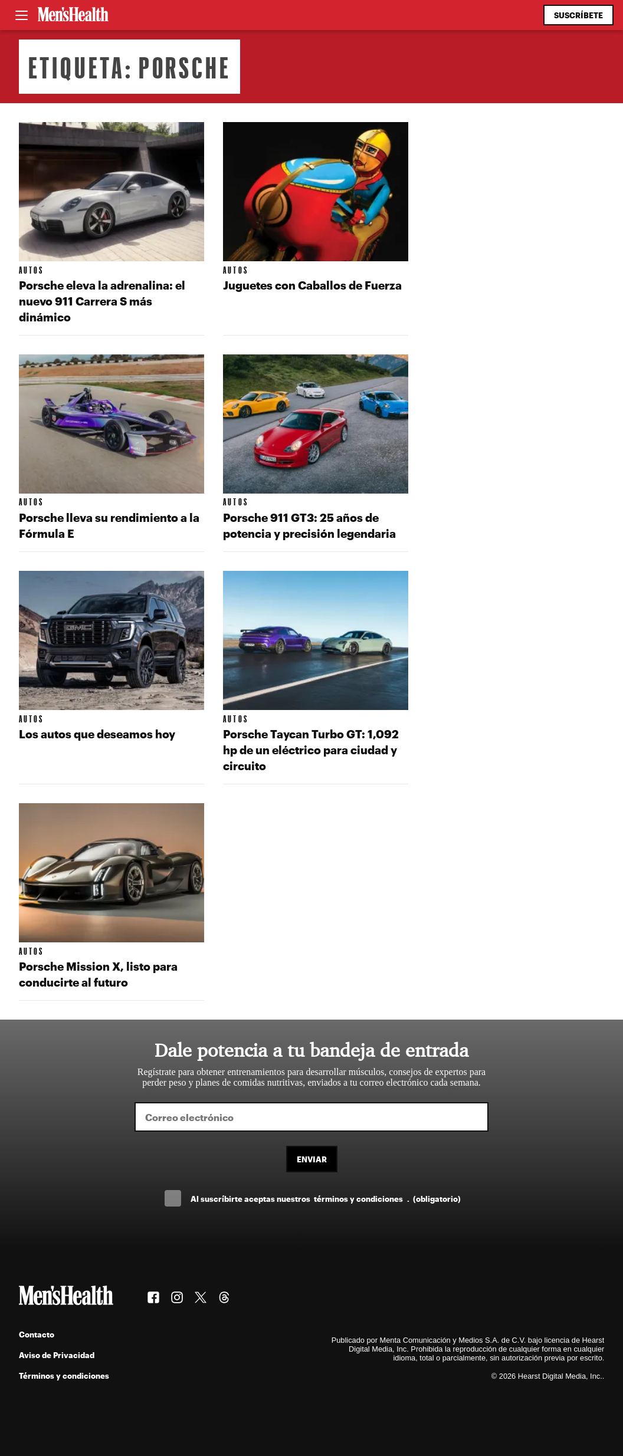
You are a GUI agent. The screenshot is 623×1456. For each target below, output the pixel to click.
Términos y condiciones (64, 1375)
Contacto (36, 1334)
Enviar (312, 1159)
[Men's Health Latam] (73, 15)
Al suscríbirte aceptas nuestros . (326, 1198)
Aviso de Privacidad (56, 1354)
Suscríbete (578, 15)
